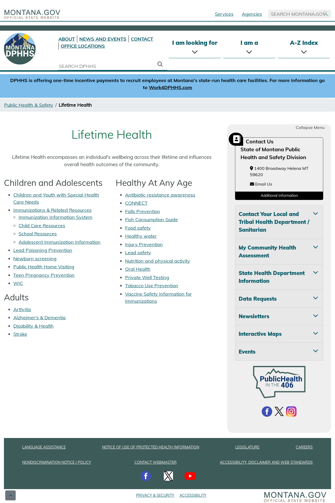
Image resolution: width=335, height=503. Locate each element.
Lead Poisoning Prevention (42, 250)
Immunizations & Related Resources (52, 210)
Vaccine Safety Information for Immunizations (158, 297)
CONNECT (136, 203)
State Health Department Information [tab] (272, 277)
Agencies (252, 14)
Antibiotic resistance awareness (160, 195)
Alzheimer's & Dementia (39, 318)
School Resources (38, 234)
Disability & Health (33, 326)
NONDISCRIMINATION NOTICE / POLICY (56, 462)
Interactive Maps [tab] (260, 334)
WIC (18, 283)
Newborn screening (35, 259)
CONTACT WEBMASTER (156, 462)
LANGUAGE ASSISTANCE (44, 447)
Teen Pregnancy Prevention (44, 275)
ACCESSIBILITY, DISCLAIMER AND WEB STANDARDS (266, 462)
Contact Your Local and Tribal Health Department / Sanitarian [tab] (274, 222)
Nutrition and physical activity (157, 261)
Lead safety (138, 253)
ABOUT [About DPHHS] (66, 39)
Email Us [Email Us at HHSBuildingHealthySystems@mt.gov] (261, 184)
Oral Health (137, 269)
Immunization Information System (55, 217)
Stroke (20, 334)
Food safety (138, 228)
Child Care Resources (42, 226)
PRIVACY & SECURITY (155, 495)
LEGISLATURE (247, 447)
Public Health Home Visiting (43, 267)
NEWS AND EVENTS (102, 39)
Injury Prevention (144, 244)
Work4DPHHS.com (170, 87)
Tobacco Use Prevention (151, 286)
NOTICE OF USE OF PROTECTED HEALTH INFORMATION (150, 447)
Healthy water (141, 236)
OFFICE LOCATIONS (83, 46)
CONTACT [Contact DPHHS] (142, 39)
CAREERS (304, 447)
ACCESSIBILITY (193, 495)
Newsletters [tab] (254, 316)
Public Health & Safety (28, 105)
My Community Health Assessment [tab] (267, 251)
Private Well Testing (147, 277)
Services (224, 14)
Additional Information (279, 195)
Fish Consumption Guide (151, 220)
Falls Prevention (142, 211)
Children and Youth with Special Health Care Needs (56, 198)
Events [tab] (247, 351)
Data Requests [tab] (258, 298)
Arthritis (22, 309)
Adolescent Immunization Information (59, 242)
